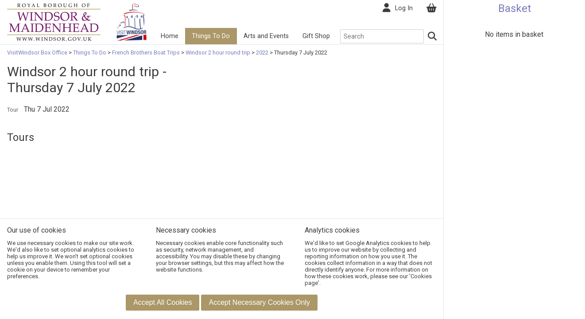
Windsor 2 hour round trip (218, 52)
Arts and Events (266, 36)
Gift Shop (316, 36)
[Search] (432, 36)
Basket (514, 8)
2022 (262, 52)
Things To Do (211, 36)
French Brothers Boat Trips (146, 52)
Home (169, 36)
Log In (404, 8)
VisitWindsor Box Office (38, 52)
